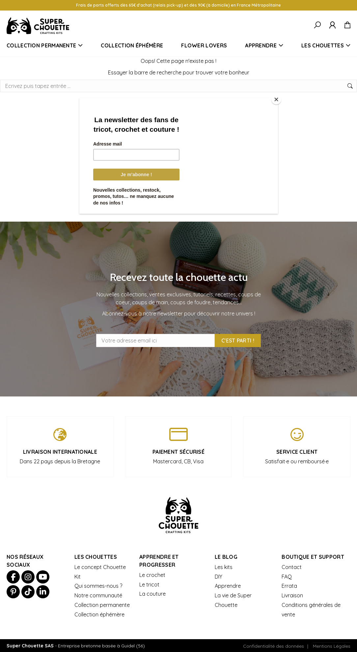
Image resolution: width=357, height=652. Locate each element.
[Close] (276, 99)
